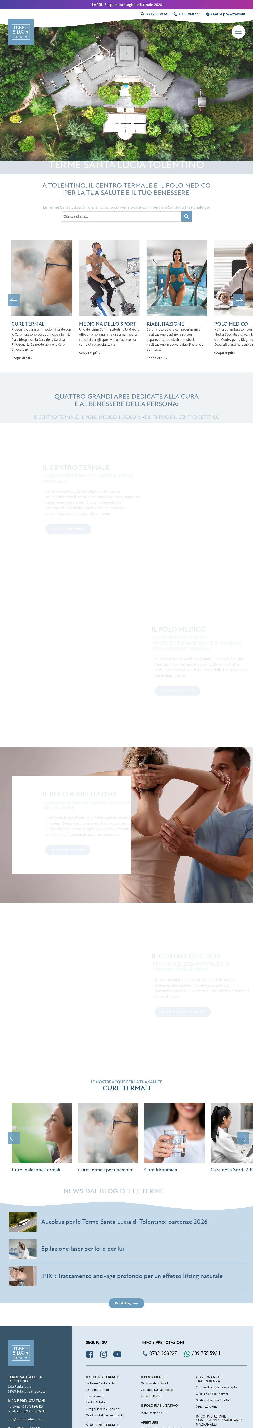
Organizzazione (206, 1406)
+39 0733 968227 (32, 1406)
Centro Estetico (96, 1402)
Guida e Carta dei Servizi (212, 1394)
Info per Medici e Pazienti (103, 1409)
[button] (153, 14)
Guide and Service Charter (213, 1400)
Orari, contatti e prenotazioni (106, 1415)
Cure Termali (94, 1396)
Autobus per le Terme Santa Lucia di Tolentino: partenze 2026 (126, 1222)
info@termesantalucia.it (25, 1419)
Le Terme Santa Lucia (100, 1383)
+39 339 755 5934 (34, 1411)
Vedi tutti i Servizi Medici (157, 1390)
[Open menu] (238, 32)
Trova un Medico (151, 1396)
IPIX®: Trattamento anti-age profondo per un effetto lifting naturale (134, 1276)
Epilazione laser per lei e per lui (84, 1249)
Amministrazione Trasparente (216, 1387)
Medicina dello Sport (154, 1383)
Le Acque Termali (97, 1390)
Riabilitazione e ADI (154, 1413)
